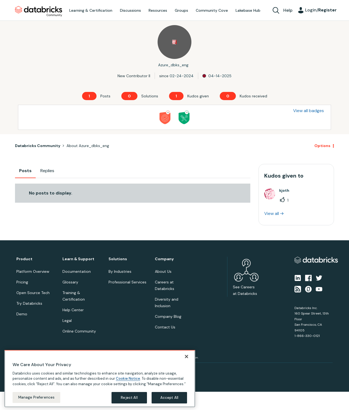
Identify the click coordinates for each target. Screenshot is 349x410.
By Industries (120, 271)
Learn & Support (78, 259)
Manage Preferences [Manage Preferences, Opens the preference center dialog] (36, 397)
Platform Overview (32, 271)
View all (271, 213)
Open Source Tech (33, 292)
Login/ (321, 10)
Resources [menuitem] (158, 10)
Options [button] (322, 145)
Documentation (76, 271)
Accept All (169, 397)
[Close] (186, 357)
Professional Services (127, 282)
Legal (67, 320)
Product (24, 259)
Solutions (118, 259)
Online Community (79, 331)
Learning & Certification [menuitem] (90, 10)
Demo (21, 314)
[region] (99, 378)
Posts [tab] (25, 170)
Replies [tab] (47, 170)
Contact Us (165, 327)
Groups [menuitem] (181, 10)
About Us (163, 271)
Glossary (70, 282)
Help (288, 10)
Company (164, 259)
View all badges (308, 110)
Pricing (22, 282)
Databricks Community (38, 11)
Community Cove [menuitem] (212, 10)
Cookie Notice (128, 378)
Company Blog (168, 316)
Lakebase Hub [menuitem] (248, 10)
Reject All (129, 397)
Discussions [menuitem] (130, 10)
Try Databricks (29, 303)
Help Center (73, 309)
